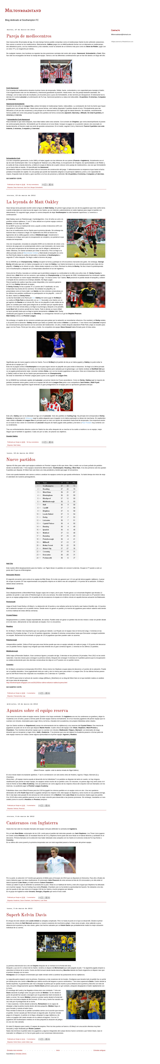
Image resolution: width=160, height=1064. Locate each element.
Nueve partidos (20, 460)
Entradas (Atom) (21, 1054)
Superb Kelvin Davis (26, 915)
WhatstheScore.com (127, 41)
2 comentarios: (31, 693)
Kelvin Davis (17, 1042)
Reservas (22, 808)
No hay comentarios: (33, 184)
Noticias (16, 808)
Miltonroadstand (23, 11)
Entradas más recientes (14, 1050)
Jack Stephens (35, 900)
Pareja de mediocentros (28, 36)
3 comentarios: (31, 805)
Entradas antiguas (99, 1050)
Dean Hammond (18, 187)
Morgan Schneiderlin (37, 187)
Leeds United (25, 1042)
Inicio (58, 1050)
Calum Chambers (25, 900)
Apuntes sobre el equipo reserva (37, 711)
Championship (18, 696)
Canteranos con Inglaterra (32, 823)
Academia (16, 900)
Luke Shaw (43, 900)
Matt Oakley (17, 445)
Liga (24, 696)
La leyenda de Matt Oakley (32, 202)
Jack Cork (27, 187)
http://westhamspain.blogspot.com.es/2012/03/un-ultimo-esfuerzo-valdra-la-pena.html (36, 682)
